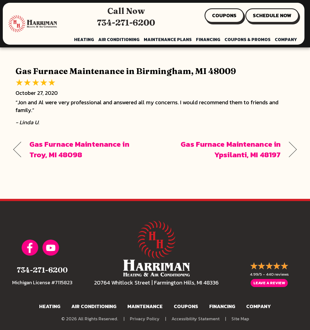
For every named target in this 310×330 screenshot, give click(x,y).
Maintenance (145, 306)
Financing (208, 39)
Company (286, 39)
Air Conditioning (119, 39)
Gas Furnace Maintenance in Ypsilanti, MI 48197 (222, 149)
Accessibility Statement (196, 319)
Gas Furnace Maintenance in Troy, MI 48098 (79, 149)
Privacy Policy (145, 319)
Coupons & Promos (248, 39)
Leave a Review (269, 283)
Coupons (186, 306)
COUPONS (224, 15)
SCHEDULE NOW (272, 15)
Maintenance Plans (168, 39)
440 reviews (277, 274)
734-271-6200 (126, 22)
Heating (84, 39)
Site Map (240, 319)
